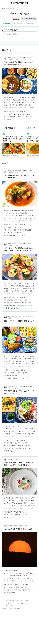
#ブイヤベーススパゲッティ (13, 232)
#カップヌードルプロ (25, 117)
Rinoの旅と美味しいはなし (15, 526)
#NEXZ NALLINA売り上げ (12, 235)
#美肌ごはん (8, 512)
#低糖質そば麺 (9, 375)
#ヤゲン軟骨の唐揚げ (25, 230)
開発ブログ (24, 603)
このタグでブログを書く (29, 19)
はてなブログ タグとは (8, 603)
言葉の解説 (7, 24)
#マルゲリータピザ (10, 590)
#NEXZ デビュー (9, 451)
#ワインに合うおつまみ (12, 587)
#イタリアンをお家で (22, 585)
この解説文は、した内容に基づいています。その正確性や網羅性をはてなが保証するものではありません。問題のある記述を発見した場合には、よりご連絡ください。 (12, 34)
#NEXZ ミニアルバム (11, 308)
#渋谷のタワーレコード (24, 305)
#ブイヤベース (9, 227)
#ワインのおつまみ (20, 512)
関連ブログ (29, 24)
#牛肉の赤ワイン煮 (10, 443)
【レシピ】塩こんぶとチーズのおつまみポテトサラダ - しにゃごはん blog (13, 139)
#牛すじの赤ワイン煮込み (12, 114)
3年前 (15, 459)
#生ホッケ (18, 375)
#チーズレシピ (9, 514)
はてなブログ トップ (8, 8)
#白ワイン (7, 517)
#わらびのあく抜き (24, 445)
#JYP (24, 235)
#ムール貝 (18, 227)
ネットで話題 (18, 24)
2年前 (16, 59)
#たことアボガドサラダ (25, 590)
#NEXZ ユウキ (27, 303)
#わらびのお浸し (9, 448)
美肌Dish (9, 459)
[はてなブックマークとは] (14, 128)
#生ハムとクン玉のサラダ (12, 303)
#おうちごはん (14, 111)
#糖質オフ (23, 111)
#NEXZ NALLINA (9, 305)
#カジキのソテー (27, 114)
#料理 (6, 111)
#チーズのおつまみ (10, 117)
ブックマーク (7, 134)
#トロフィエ (25, 587)
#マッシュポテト (23, 443)
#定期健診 (7, 119)
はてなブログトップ (7, 605)
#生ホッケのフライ (10, 373)
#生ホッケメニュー (24, 373)
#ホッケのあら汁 (23, 378)
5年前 (25, 526)
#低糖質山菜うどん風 (23, 448)
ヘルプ (18, 603)
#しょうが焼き (9, 300)
